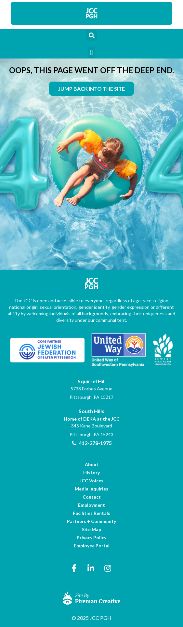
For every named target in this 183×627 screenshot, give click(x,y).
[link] (91, 13)
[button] (91, 35)
